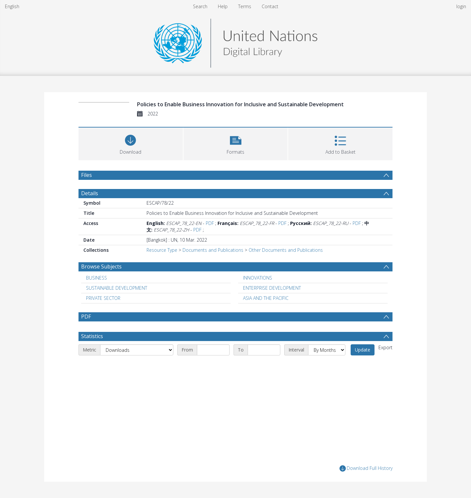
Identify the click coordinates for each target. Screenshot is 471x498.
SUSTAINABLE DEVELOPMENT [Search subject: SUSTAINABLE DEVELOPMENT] (116, 288)
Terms (244, 6)
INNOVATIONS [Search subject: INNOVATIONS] (257, 278)
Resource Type (162, 250)
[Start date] (213, 349)
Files (86, 175)
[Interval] (326, 349)
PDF (210, 223)
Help (223, 6)
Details (89, 193)
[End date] (264, 349)
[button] (235, 143)
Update (362, 350)
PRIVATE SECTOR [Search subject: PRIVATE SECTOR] (103, 298)
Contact (270, 6)
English (12, 6)
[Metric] (136, 349)
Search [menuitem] (200, 6)
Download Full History (366, 468)
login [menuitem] (461, 6)
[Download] (130, 143)
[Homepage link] (235, 41)
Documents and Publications (213, 250)
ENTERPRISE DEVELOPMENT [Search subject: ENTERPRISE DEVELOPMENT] (272, 288)
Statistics (92, 336)
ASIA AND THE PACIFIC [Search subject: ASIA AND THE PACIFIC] (265, 298)
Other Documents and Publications (286, 250)
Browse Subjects (101, 266)
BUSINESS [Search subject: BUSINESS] (96, 278)
